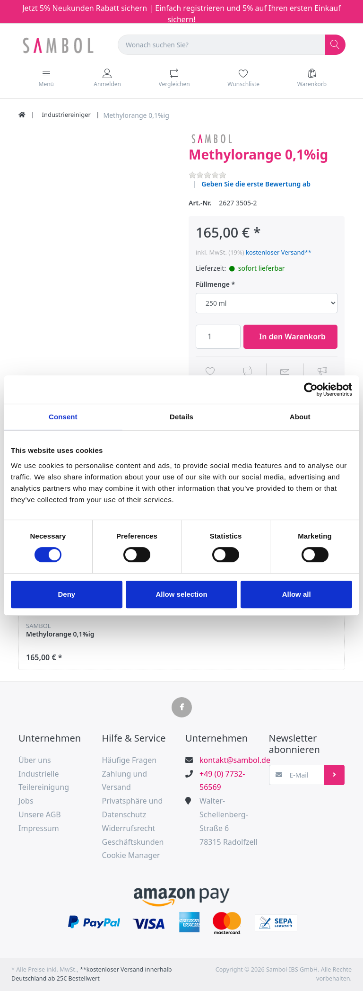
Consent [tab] (63, 417)
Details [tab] (181, 417)
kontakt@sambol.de (229, 760)
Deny (66, 594)
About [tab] (300, 417)
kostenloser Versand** (278, 252)
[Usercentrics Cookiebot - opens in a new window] (310, 389)
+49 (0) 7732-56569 (222, 781)
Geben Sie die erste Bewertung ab (256, 183)
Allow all (296, 594)
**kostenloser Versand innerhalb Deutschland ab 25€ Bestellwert (91, 973)
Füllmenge (213, 284)
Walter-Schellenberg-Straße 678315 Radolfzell (228, 821)
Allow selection (181, 594)
